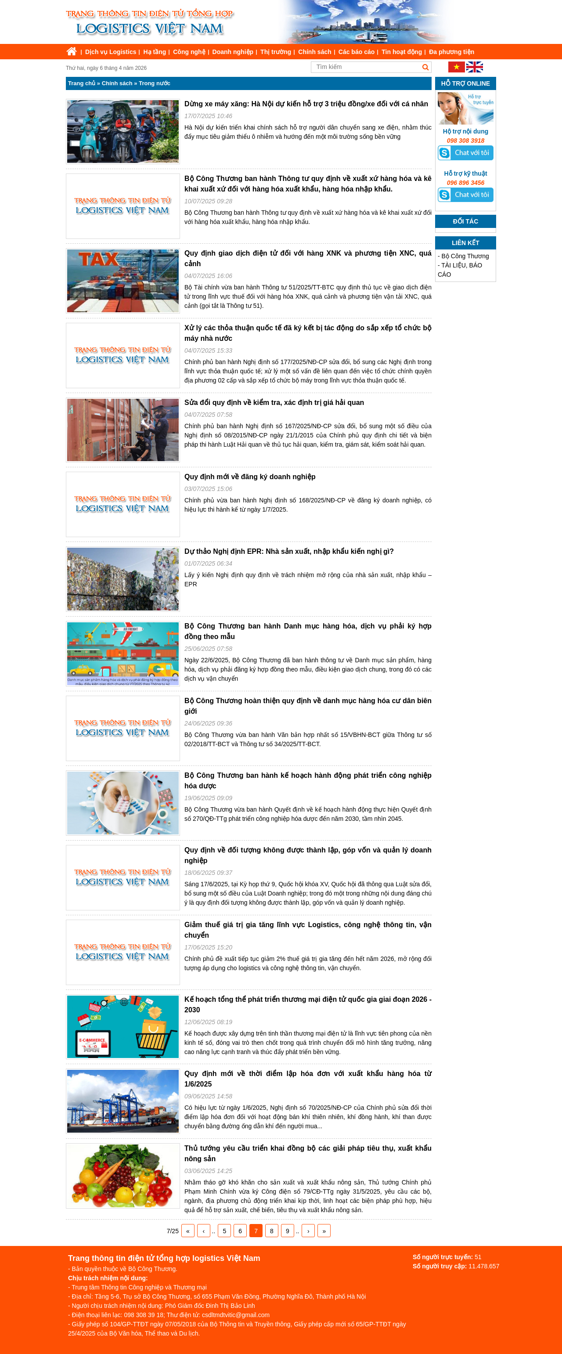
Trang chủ (81, 83)
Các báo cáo (357, 51)
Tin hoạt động (402, 51)
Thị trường (275, 51)
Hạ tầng (154, 51)
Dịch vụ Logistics (110, 51)
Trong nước (154, 83)
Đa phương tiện (451, 51)
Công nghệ (189, 51)
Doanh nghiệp (233, 51)
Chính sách (314, 51)
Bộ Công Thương (465, 256)
